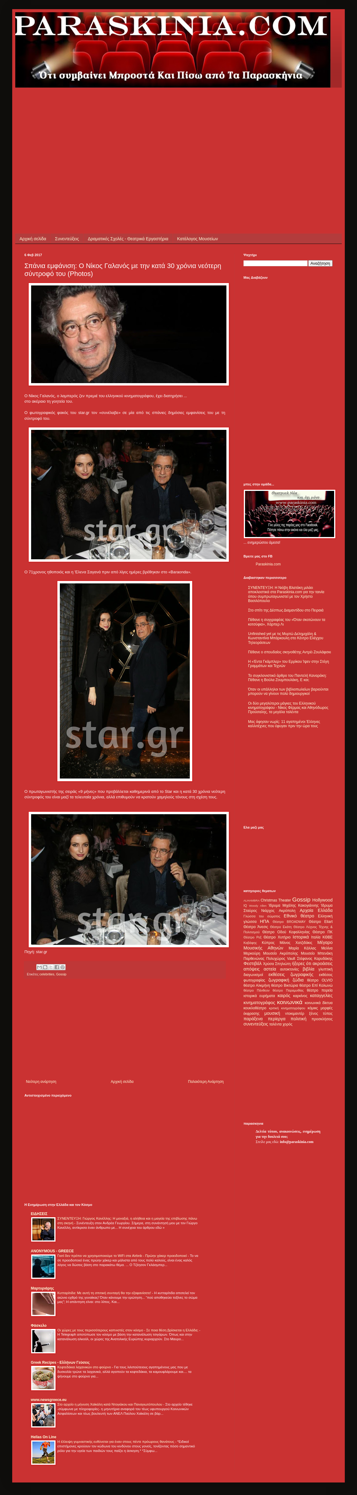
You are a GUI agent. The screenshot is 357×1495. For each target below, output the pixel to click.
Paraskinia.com (268, 564)
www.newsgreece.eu (49, 1400)
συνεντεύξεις (255, 1023)
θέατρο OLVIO (320, 980)
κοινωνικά (289, 1002)
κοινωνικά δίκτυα (319, 1003)
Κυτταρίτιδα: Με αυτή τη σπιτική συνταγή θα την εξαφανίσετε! (104, 1293)
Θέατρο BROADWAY (289, 921)
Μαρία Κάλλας (302, 948)
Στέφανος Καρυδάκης (315, 958)
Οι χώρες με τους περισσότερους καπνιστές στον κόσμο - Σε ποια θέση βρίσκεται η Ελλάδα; (128, 1330)
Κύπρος (268, 943)
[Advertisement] (129, 130)
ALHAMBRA (251, 900)
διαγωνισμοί (253, 975)
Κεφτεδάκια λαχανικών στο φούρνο (84, 1367)
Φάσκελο (39, 1325)
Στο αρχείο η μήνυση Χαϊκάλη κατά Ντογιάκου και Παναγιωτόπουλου (110, 1404)
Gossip (61, 974)
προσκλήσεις (322, 1019)
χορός (287, 1024)
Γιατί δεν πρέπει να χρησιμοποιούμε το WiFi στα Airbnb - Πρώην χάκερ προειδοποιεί (122, 1255)
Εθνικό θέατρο (299, 915)
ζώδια (298, 980)
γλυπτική (325, 969)
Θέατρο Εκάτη (281, 927)
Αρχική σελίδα (33, 238)
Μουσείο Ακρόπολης (280, 953)
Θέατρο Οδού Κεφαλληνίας (286, 932)
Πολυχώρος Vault (280, 958)
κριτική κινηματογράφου (287, 1008)
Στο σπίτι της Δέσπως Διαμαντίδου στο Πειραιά (285, 610)
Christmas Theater (276, 900)
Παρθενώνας (254, 958)
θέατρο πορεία (320, 990)
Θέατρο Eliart (321, 922)
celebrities (46, 974)
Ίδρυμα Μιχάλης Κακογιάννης (294, 905)
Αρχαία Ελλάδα (316, 910)
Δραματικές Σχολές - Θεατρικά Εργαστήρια (128, 238)
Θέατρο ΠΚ (322, 932)
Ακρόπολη (287, 911)
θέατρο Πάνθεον (256, 990)
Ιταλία (315, 937)
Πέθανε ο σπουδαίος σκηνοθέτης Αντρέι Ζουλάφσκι (289, 652)
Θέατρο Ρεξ (252, 937)
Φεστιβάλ (252, 963)
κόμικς (313, 1008)
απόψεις (251, 969)
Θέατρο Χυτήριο (277, 937)
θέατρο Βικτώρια (284, 985)
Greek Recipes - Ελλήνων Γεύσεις (60, 1362)
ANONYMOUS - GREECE (52, 1251)
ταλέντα (275, 1024)
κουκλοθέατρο (254, 1008)
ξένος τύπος (321, 1013)
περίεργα (277, 1018)
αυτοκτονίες (289, 969)
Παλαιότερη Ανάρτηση (206, 1082)
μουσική (272, 1013)
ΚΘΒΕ (328, 937)
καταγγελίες (321, 995)
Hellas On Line (43, 1437)
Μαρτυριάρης (42, 1288)
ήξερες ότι (301, 963)
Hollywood (322, 900)
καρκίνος (300, 996)
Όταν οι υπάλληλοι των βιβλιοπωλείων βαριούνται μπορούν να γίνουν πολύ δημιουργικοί (288, 691)
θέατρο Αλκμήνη (256, 985)
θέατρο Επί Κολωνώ (316, 985)
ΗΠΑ (264, 921)
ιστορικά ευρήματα (259, 996)
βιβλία (308, 969)
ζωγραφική (279, 980)
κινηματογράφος (259, 1002)
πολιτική (298, 1018)
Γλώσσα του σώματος (261, 916)
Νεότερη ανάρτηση (41, 1082)
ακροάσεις (323, 963)
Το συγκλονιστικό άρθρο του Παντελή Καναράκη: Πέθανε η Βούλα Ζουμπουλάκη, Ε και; (287, 677)
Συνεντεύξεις (67, 238)
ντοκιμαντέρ (295, 1013)
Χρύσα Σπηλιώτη (277, 964)
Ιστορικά (301, 936)
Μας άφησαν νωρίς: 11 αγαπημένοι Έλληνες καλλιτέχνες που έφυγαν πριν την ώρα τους (284, 724)
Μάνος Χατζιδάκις (295, 943)
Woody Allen (257, 905)
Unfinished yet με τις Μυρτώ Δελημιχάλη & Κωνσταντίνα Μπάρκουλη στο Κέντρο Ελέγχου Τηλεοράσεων (285, 638)
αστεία (270, 969)
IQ (245, 905)
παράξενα (253, 1018)
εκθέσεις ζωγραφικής (291, 974)
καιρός (284, 995)
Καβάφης (250, 943)
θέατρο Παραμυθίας (288, 990)
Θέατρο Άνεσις (255, 927)
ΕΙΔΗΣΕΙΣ (39, 1214)
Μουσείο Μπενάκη (317, 953)
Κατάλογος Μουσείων (197, 238)
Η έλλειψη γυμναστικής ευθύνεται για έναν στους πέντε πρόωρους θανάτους (116, 1441)
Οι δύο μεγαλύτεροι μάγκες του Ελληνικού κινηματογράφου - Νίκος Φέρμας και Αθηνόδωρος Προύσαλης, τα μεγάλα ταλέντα (288, 707)
